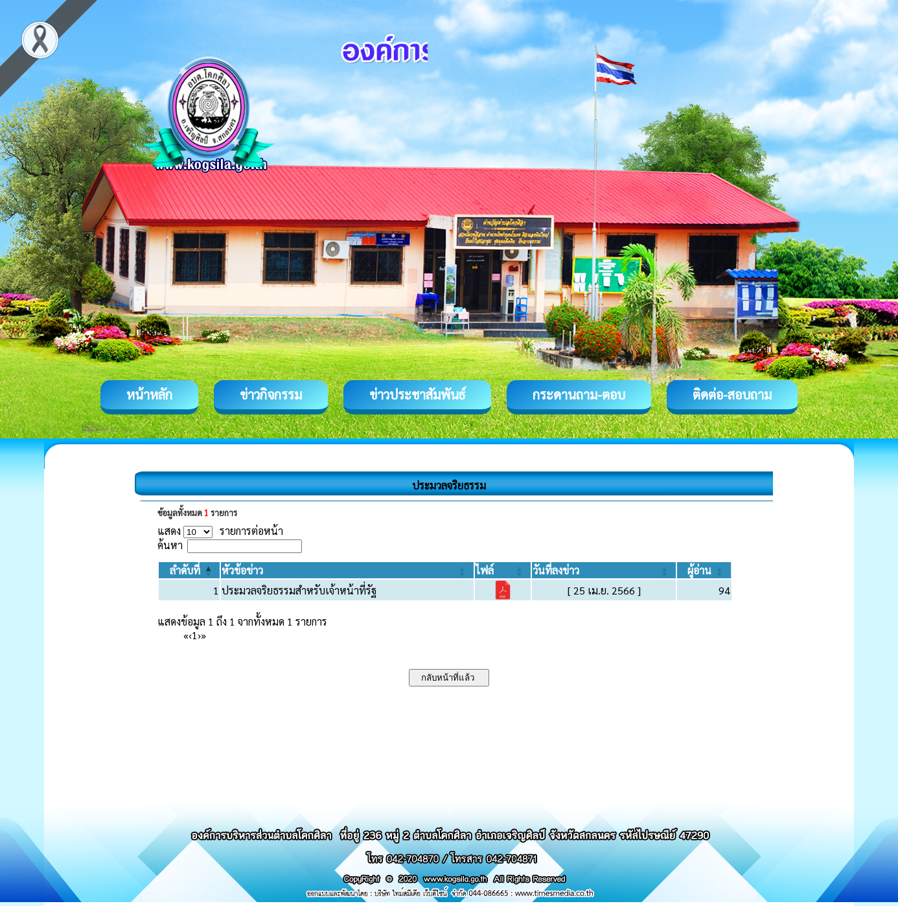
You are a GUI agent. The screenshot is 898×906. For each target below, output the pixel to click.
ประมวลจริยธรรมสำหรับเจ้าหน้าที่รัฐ (299, 590)
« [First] (186, 635)
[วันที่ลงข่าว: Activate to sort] (604, 570)
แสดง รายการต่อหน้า (220, 531)
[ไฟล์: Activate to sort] (503, 570)
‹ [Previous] (190, 635)
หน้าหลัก (149, 394)
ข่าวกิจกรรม (271, 394)
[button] (185, 570)
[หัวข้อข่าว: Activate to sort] (347, 570)
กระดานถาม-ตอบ (579, 394)
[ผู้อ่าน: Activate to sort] (704, 570)
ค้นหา (170, 545)
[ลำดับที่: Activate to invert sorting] (189, 570)
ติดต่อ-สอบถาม (732, 394)
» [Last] (203, 635)
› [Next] (199, 635)
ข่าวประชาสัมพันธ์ (417, 394)
